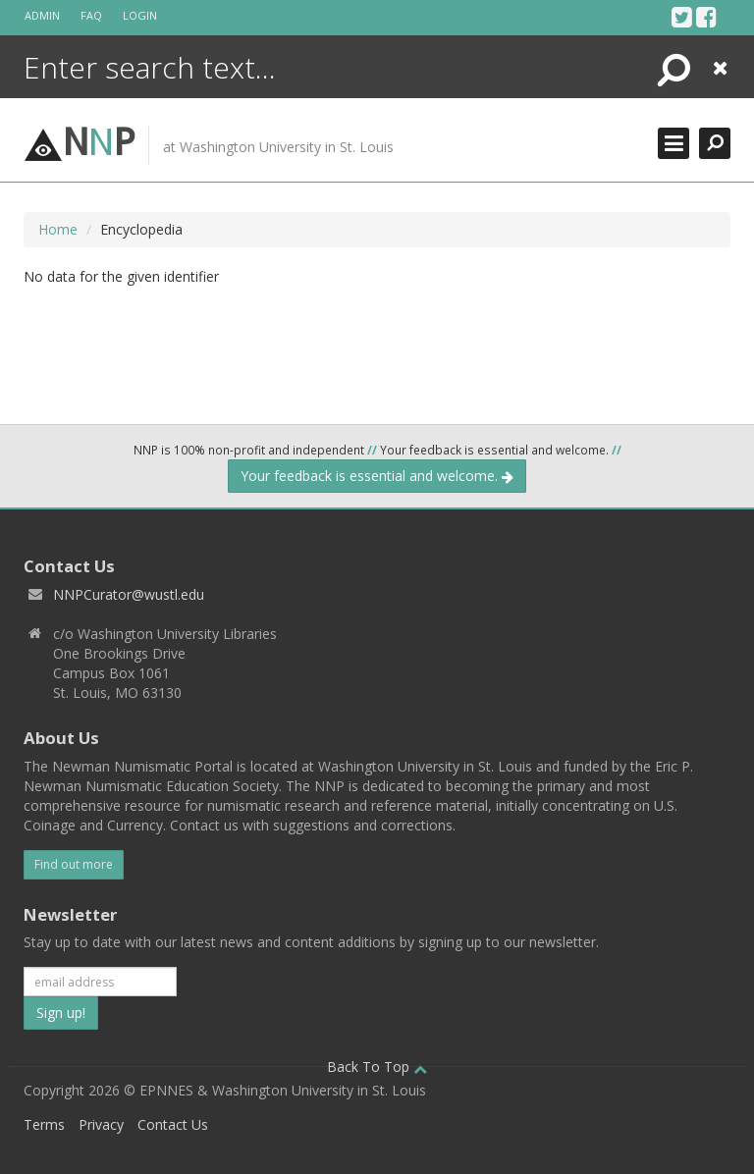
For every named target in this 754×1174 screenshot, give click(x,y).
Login (140, 15)
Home (58, 229)
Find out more (73, 864)
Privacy (101, 1124)
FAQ (91, 15)
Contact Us (172, 1124)
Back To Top (377, 1066)
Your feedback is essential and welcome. (377, 475)
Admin (42, 15)
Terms (44, 1124)
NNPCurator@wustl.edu (128, 594)
